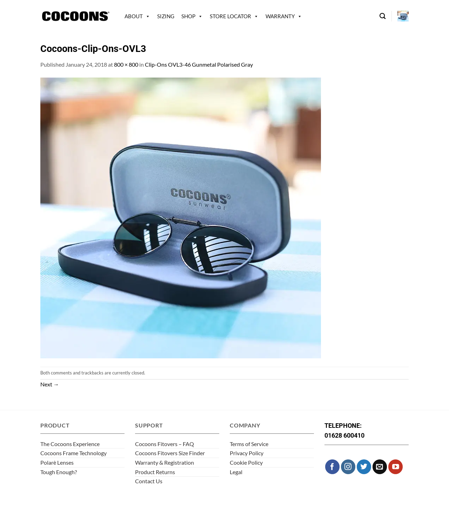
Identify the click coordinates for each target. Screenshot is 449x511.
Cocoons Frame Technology (73, 453)
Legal (236, 472)
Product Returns (155, 472)
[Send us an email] (380, 466)
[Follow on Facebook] (332, 466)
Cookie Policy (246, 462)
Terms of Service (249, 443)
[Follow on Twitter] (364, 466)
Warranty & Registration (164, 462)
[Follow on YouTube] (395, 466)
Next (49, 384)
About (134, 16)
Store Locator (230, 16)
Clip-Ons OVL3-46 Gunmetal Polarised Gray (199, 64)
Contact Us (148, 481)
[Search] (383, 16)
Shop (188, 16)
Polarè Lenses (57, 462)
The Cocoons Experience (70, 443)
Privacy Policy (246, 453)
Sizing (165, 16)
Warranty (280, 16)
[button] (403, 16)
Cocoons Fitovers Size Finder (170, 453)
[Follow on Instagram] (348, 466)
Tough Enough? (58, 472)
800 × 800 (126, 64)
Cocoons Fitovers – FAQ (164, 443)
